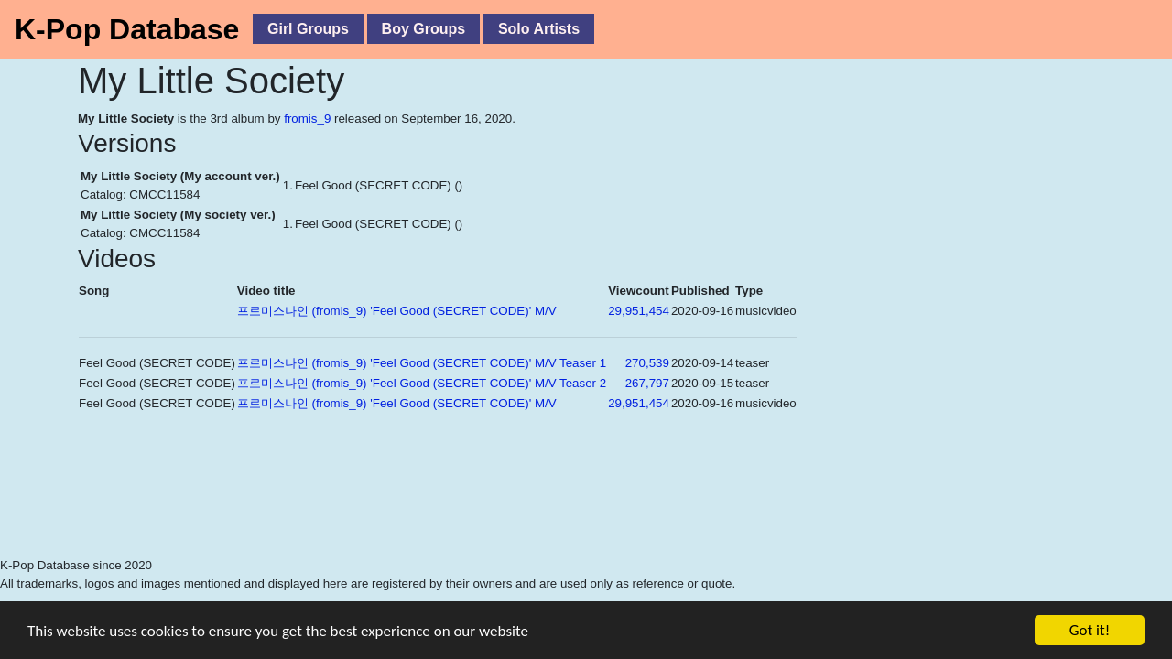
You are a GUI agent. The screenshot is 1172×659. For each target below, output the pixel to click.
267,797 (647, 383)
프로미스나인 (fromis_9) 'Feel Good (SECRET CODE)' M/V (397, 311)
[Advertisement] (412, 510)
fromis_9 (307, 118)
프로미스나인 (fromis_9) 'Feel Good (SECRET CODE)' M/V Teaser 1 (421, 363)
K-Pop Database (127, 29)
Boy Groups (424, 29)
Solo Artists (539, 29)
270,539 (647, 363)
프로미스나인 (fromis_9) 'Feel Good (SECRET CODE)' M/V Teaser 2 (421, 383)
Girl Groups (308, 29)
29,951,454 (638, 311)
